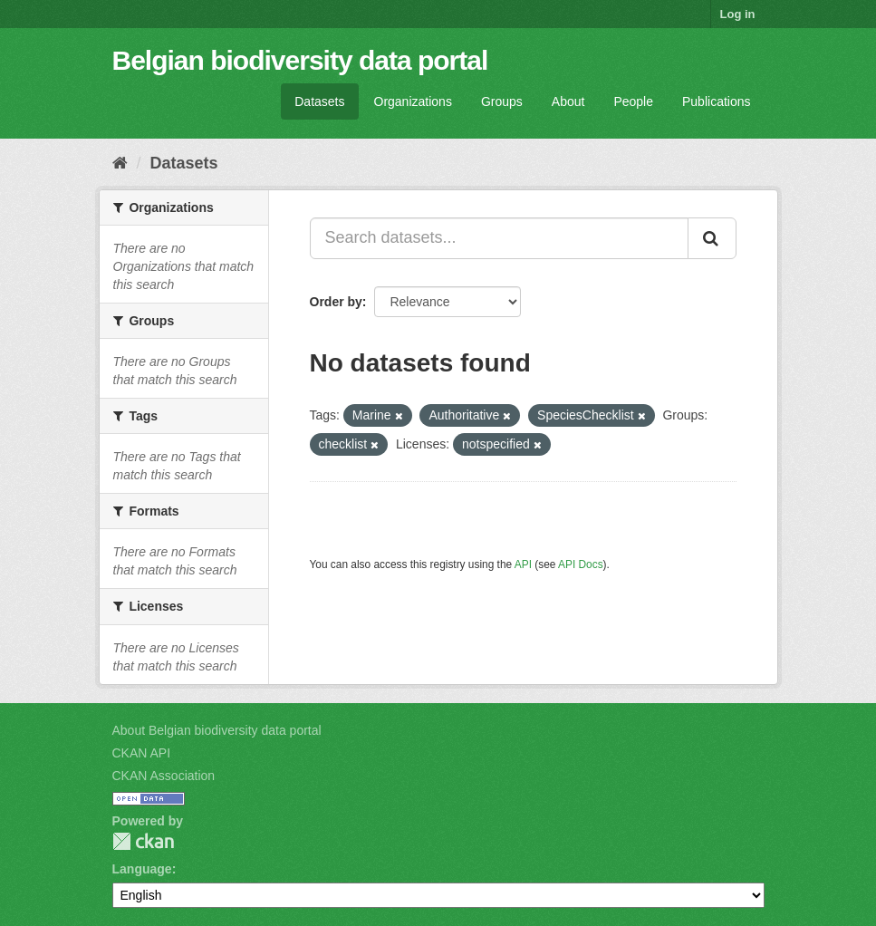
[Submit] (712, 238)
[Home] (120, 163)
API (523, 564)
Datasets (319, 101)
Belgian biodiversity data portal (300, 60)
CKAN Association (164, 775)
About (568, 101)
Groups (502, 101)
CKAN (143, 841)
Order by (336, 301)
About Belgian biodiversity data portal (217, 730)
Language (142, 869)
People (633, 101)
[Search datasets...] (499, 238)
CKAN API (141, 753)
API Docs (580, 564)
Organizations (413, 101)
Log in (738, 14)
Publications (716, 101)
